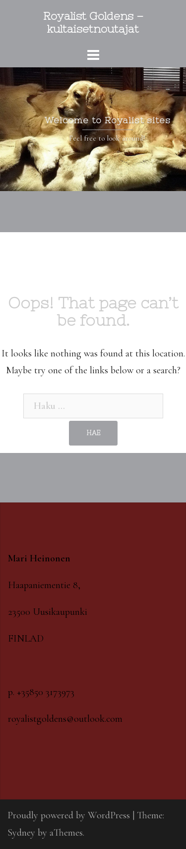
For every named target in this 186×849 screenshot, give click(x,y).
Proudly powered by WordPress (68, 815)
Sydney (21, 833)
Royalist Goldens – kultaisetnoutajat (93, 22)
